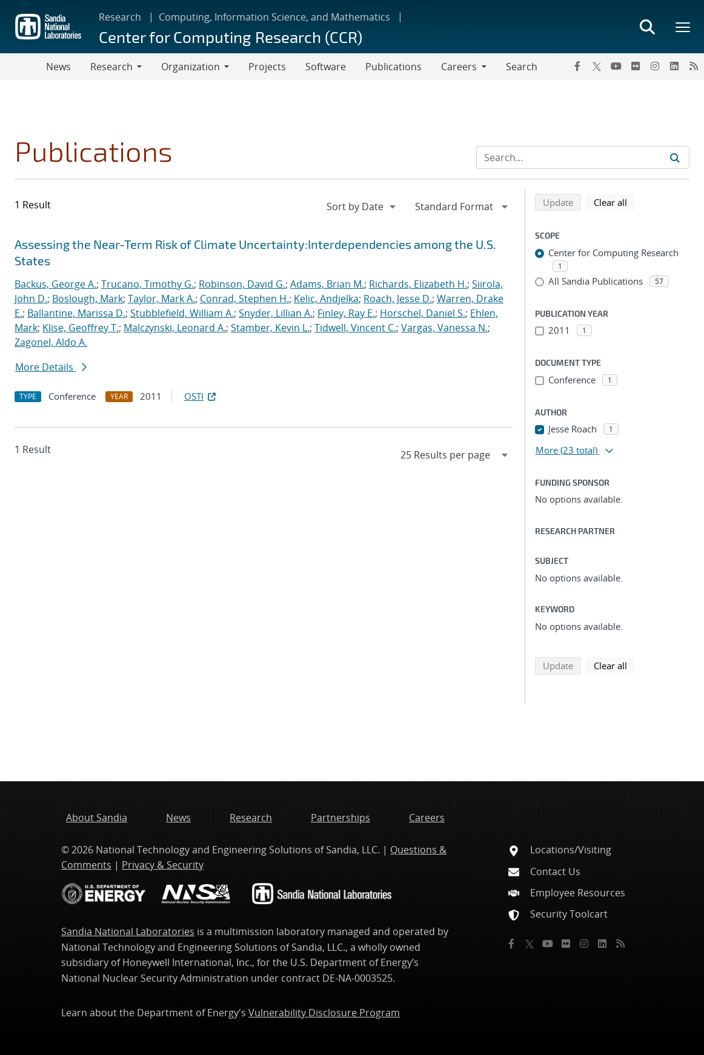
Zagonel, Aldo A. (51, 342)
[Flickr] (635, 66)
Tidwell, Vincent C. (355, 327)
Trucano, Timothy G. (147, 284)
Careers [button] (459, 66)
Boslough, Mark (87, 298)
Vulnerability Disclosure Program (324, 1012)
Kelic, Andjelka (326, 298)
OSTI (201, 396)
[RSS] (694, 66)
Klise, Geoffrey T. (80, 327)
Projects (267, 66)
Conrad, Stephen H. (244, 298)
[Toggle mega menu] (683, 26)
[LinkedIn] (674, 66)
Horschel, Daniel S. (422, 313)
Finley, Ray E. (346, 313)
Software (325, 66)
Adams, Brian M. (327, 284)
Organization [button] (190, 66)
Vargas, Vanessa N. (444, 327)
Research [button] (111, 66)
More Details (51, 367)
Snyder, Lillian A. (276, 313)
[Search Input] (582, 157)
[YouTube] (616, 66)
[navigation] (362, 206)
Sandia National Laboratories (127, 931)
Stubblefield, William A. (182, 313)
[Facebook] (577, 66)
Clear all (614, 201)
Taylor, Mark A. (161, 298)
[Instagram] (655, 66)
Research (120, 17)
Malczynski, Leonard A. (175, 327)
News (58, 66)
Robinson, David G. (242, 284)
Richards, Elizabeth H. (418, 284)
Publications (393, 66)
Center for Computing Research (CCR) (230, 36)
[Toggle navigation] (23, 66)
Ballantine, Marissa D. (76, 313)
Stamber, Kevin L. (270, 327)
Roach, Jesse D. (398, 298)
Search (521, 66)
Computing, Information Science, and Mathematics (274, 17)
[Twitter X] (597, 66)
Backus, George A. (55, 284)
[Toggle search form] (647, 26)
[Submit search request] (674, 157)
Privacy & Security (163, 864)
